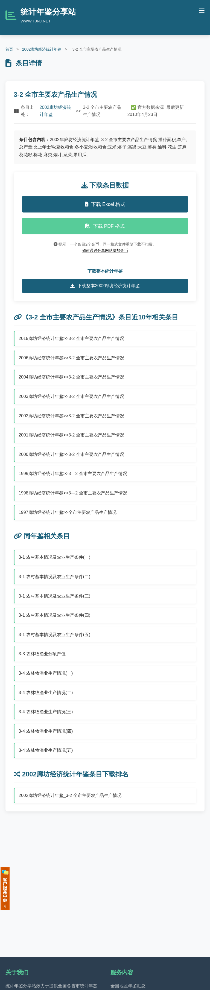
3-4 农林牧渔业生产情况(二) (46, 692)
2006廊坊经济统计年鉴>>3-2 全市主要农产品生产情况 (71, 358)
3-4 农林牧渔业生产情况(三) (46, 711)
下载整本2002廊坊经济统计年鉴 (105, 285)
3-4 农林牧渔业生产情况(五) (46, 750)
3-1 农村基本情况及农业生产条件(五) (54, 634)
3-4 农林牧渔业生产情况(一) (46, 673)
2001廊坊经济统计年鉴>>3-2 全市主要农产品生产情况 (71, 435)
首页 (9, 49)
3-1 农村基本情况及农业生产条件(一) (54, 557)
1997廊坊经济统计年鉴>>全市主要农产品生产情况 (67, 512)
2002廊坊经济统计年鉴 (41, 49)
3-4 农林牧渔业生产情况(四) (46, 731)
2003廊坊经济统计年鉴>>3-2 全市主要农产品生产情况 (71, 396)
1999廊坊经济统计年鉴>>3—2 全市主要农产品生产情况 (73, 473)
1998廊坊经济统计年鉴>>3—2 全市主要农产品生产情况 (73, 493)
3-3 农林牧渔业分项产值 (42, 653)
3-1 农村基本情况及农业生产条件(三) (54, 596)
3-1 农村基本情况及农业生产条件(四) (54, 615)
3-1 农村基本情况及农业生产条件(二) (54, 576)
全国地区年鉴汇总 (127, 985)
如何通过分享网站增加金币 (105, 250)
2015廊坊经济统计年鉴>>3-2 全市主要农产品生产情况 (71, 338)
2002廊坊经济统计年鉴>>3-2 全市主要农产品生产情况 (71, 416)
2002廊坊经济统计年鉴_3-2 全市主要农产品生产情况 (70, 795)
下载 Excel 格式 (105, 204)
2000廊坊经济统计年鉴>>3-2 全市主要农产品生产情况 (71, 454)
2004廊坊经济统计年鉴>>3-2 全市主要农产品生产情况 (71, 377)
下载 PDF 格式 (105, 226)
